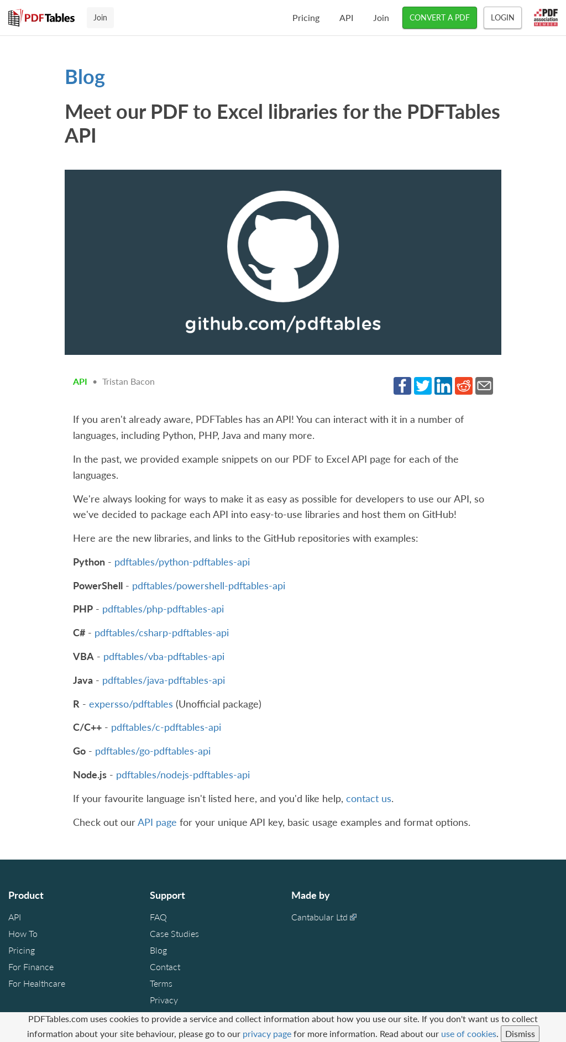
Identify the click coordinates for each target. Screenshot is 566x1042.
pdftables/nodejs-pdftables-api (183, 774)
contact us (368, 798)
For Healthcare (36, 983)
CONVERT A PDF (440, 17)
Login (503, 17)
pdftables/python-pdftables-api (182, 562)
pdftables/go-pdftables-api (153, 751)
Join (381, 17)
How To (23, 933)
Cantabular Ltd (319, 917)
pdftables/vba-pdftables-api (163, 656)
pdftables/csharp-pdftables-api (162, 632)
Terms (161, 983)
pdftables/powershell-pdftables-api (208, 585)
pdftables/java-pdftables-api (163, 680)
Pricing (305, 17)
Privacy (164, 999)
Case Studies (174, 933)
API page (157, 822)
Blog (85, 76)
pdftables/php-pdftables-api (163, 609)
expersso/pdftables (131, 704)
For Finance (31, 966)
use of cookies (468, 1033)
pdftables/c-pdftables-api (166, 727)
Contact (165, 966)
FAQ (158, 917)
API (346, 17)
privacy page (267, 1033)
